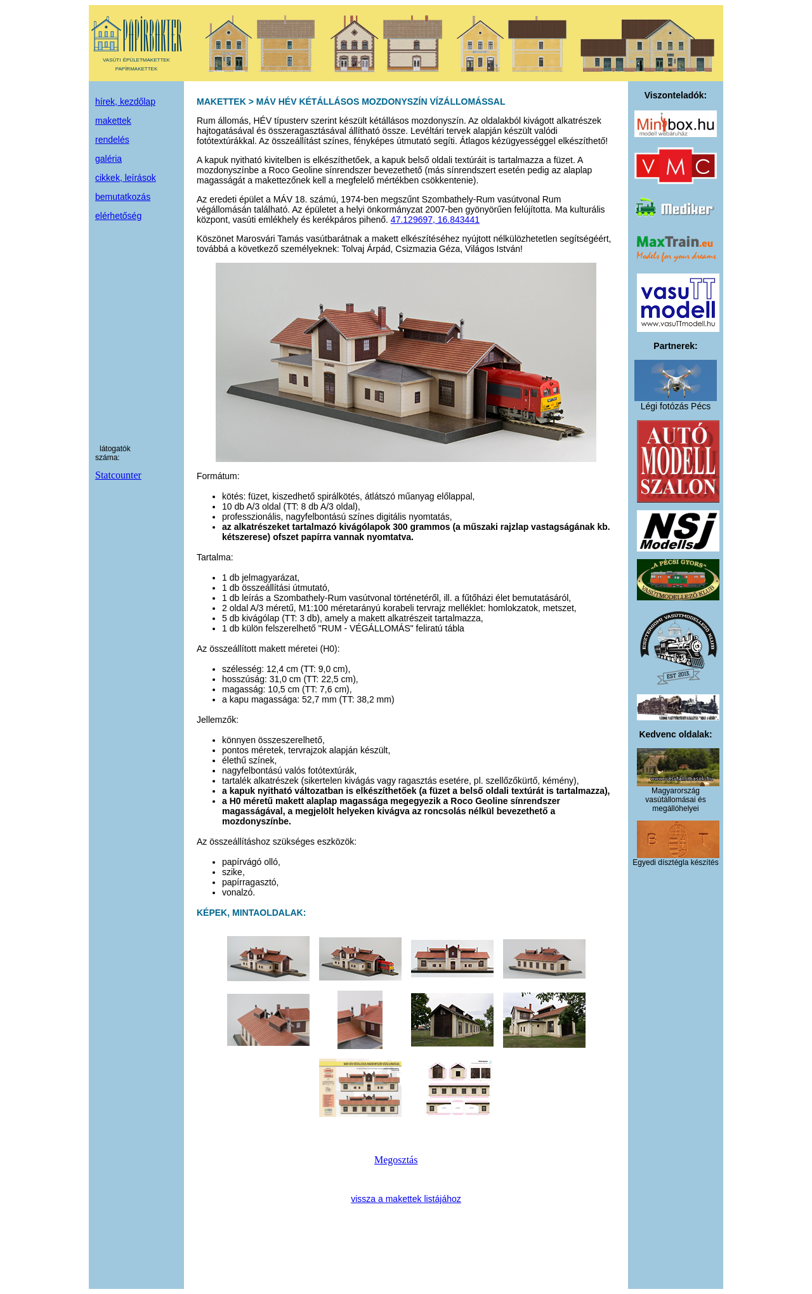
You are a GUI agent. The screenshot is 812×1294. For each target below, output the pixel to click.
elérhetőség (118, 216)
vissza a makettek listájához (406, 1199)
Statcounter (118, 475)
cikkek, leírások (125, 178)
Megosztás (395, 1159)
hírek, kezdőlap (125, 101)
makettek (113, 121)
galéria (108, 159)
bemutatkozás (122, 197)
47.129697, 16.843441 (435, 220)
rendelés (112, 140)
